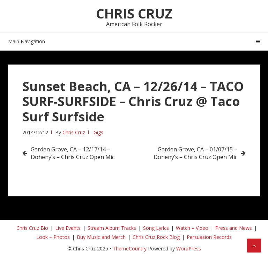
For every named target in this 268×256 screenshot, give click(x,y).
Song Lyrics (156, 228)
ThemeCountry (130, 248)
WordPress (188, 248)
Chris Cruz (134, 13)
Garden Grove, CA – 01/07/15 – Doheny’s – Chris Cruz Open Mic (195, 153)
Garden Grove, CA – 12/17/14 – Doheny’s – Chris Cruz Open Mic (72, 153)
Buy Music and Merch (101, 237)
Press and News (233, 228)
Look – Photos (53, 237)
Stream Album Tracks (112, 228)
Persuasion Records (209, 237)
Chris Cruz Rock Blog (156, 237)
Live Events (68, 228)
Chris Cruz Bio (32, 228)
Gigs (98, 132)
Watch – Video (192, 228)
